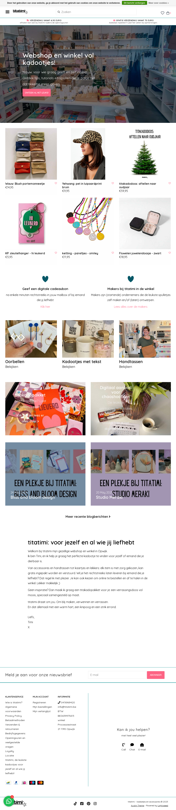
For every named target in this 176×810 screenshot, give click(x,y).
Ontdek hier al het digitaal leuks (115, 426)
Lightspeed (163, 805)
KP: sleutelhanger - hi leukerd (25, 253)
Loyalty (9, 751)
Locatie (9, 755)
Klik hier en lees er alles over (30, 418)
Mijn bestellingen (42, 706)
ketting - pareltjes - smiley (80, 253)
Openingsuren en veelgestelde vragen (15, 742)
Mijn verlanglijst (42, 711)
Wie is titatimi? (13, 702)
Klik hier (45, 306)
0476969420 (66, 702)
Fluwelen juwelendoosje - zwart (140, 253)
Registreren (39, 702)
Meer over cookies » (159, 3)
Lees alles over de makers (130, 306)
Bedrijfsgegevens (15, 733)
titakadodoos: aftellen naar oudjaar (137, 185)
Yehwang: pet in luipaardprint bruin (82, 185)
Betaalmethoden (15, 720)
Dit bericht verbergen (134, 3)
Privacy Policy (13, 715)
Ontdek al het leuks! (36, 92)
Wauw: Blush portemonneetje (25, 183)
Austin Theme (137, 805)
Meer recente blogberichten (87, 517)
